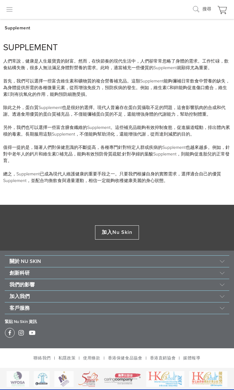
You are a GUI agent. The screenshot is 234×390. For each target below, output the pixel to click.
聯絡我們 (42, 358)
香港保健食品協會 (125, 358)
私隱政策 (66, 358)
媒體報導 (191, 358)
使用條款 (91, 358)
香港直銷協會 (163, 358)
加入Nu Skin (117, 232)
